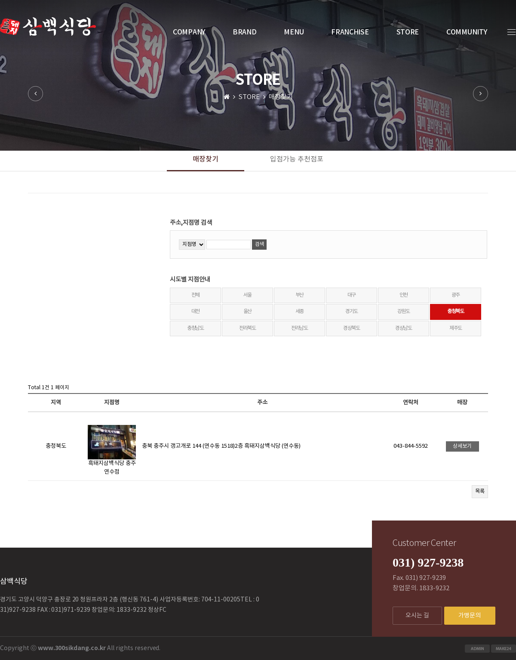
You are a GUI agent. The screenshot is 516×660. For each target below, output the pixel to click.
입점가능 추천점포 (296, 159)
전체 (195, 295)
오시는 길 (417, 615)
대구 (351, 295)
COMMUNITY (466, 32)
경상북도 (351, 328)
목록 (480, 491)
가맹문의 (469, 615)
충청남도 (195, 328)
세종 (299, 311)
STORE (407, 32)
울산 (247, 311)
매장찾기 (205, 159)
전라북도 (247, 328)
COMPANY (189, 32)
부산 (299, 295)
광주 (456, 295)
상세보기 (462, 446)
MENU (294, 32)
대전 (195, 311)
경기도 (351, 311)
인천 (403, 295)
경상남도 (403, 328)
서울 (247, 295)
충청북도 (455, 311)
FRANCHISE (350, 32)
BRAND (245, 32)
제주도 (455, 328)
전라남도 (299, 328)
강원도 (403, 311)
